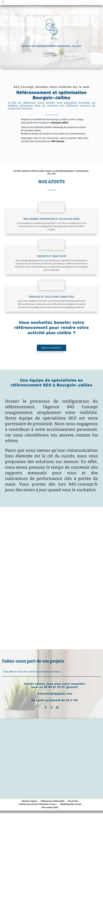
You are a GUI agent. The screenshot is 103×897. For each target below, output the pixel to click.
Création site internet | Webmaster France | (38, 804)
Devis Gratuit (51, 348)
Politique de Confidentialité (53, 801)
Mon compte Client (50, 807)
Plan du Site (73, 801)
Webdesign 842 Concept (70, 804)
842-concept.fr (83, 484)
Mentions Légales (29, 801)
